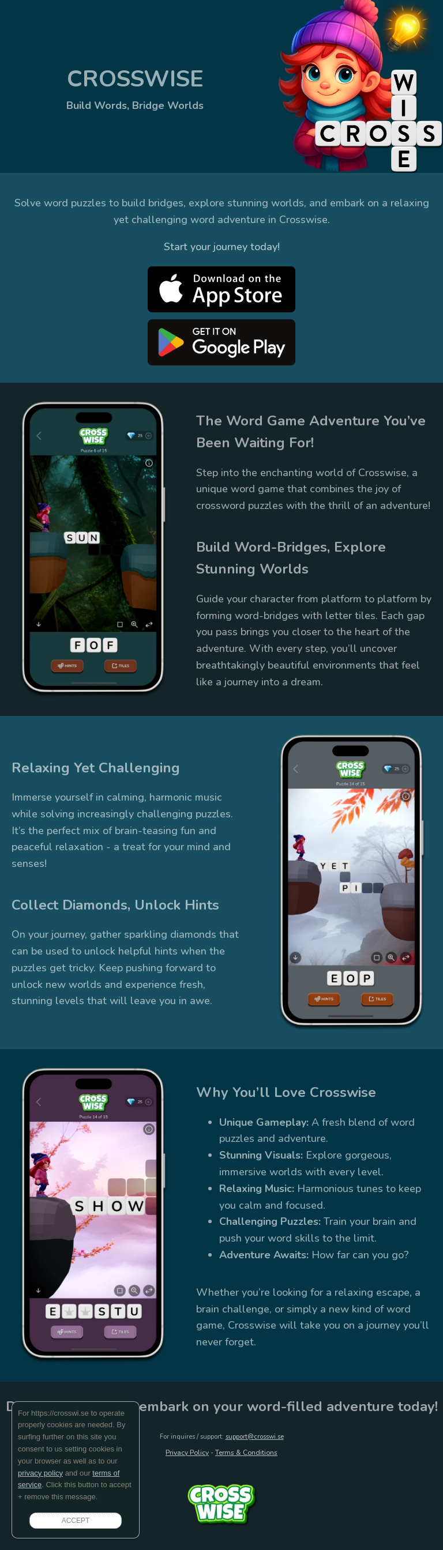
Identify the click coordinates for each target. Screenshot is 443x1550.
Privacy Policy (187, 1452)
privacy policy (40, 1473)
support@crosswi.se (255, 1436)
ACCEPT (76, 1521)
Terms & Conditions (246, 1452)
